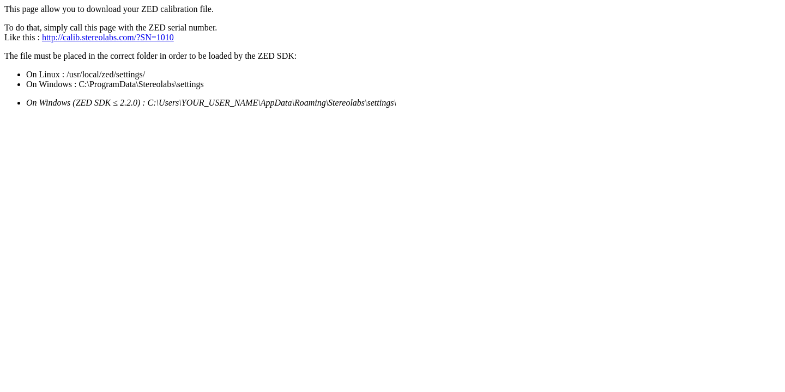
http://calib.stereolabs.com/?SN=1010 (108, 37)
